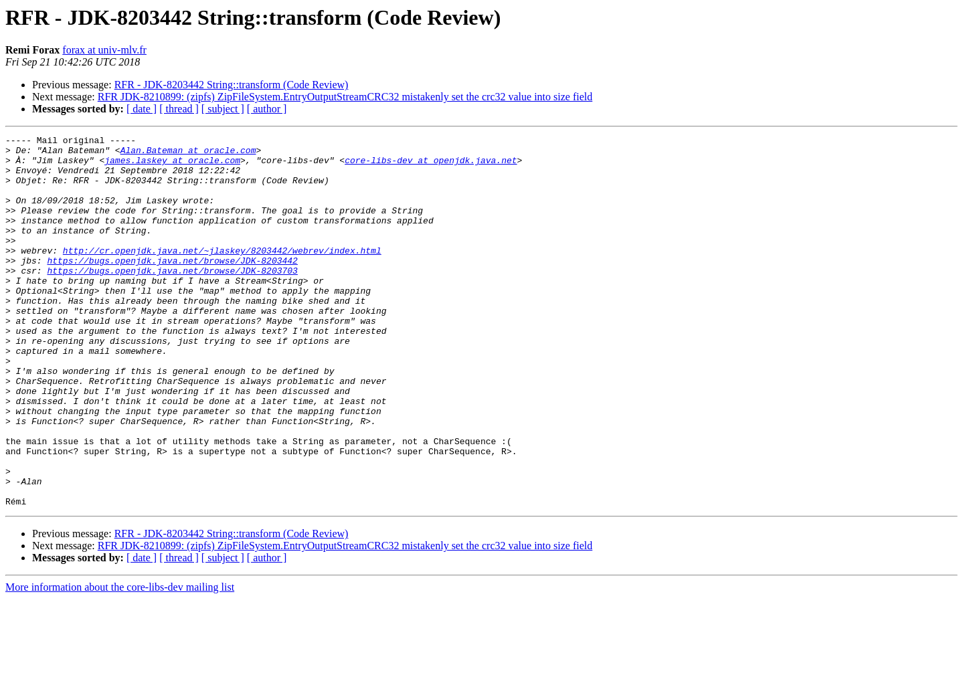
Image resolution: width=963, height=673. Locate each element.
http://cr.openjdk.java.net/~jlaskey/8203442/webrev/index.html (222, 274)
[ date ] (141, 108)
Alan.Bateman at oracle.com (188, 154)
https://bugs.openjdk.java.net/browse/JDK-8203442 (172, 286)
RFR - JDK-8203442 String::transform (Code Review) (231, 84)
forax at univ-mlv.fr (104, 50)
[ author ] (267, 108)
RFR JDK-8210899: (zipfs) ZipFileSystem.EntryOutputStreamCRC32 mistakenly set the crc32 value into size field (345, 96)
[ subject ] (222, 108)
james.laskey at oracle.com (172, 166)
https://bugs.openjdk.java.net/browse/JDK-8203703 (172, 298)
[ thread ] (179, 108)
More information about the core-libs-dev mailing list (119, 661)
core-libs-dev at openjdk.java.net (431, 166)
